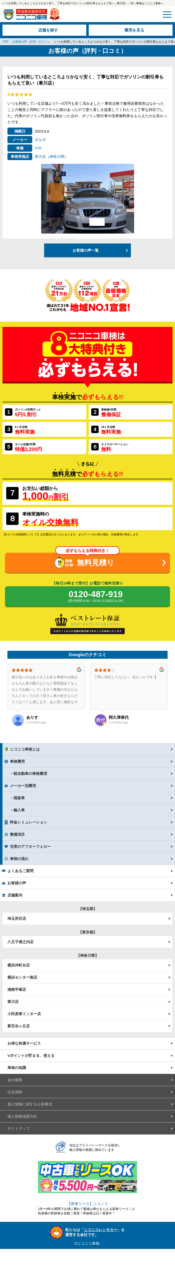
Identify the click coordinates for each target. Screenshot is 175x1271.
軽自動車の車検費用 (30, 773)
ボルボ (40, 139)
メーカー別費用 (23, 786)
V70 (38, 148)
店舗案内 (14, 895)
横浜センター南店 (22, 977)
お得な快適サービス (24, 1043)
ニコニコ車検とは (25, 749)
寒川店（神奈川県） (51, 156)
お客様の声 (16, 883)
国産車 (19, 798)
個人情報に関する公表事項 (29, 1104)
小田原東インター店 (24, 1014)
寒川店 (13, 1001)
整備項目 (17, 834)
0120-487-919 (95, 596)
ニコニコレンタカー (100, 1230)
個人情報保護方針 (22, 1116)
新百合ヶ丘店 (18, 1026)
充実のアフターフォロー (30, 846)
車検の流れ (19, 859)
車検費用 (17, 761)
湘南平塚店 (16, 989)
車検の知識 (16, 1067)
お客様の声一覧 (86, 250)
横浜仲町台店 (18, 965)
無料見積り (95, 562)
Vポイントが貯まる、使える (31, 1055)
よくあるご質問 (20, 871)
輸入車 (19, 810)
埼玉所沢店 (16, 918)
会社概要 (14, 1080)
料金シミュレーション (28, 822)
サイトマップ (18, 1128)
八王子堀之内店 (20, 942)
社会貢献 (14, 1092)
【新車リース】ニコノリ (87, 1204)
